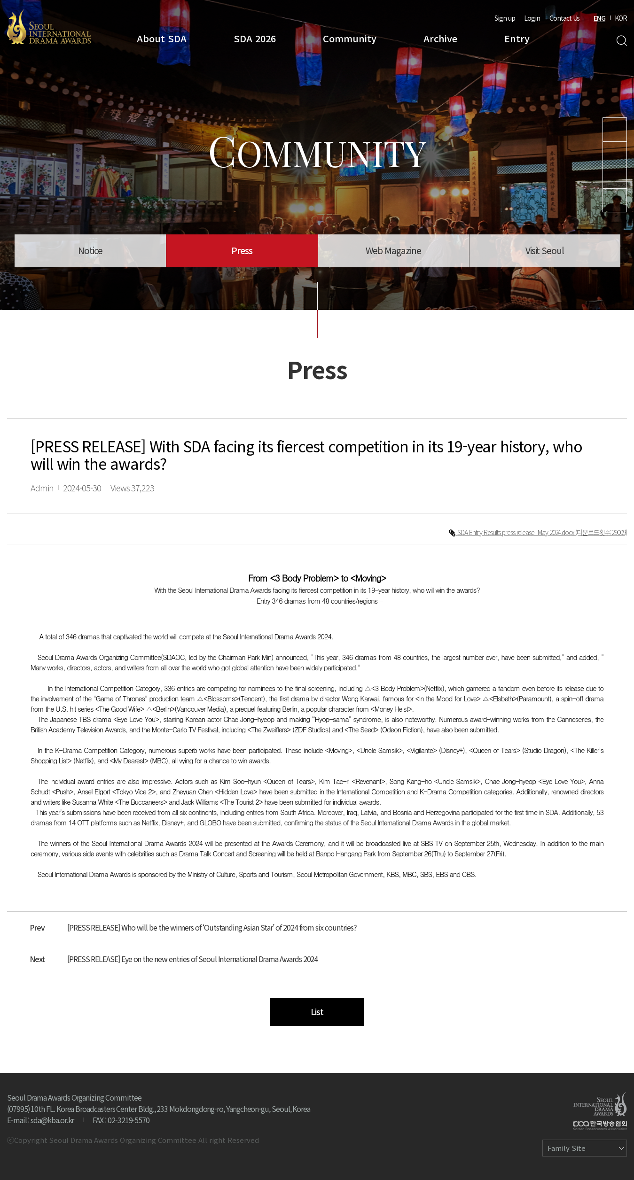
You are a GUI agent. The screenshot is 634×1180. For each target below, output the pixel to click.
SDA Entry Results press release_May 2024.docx (516, 532)
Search (621, 40)
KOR (621, 18)
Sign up (504, 18)
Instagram (614, 153)
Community (349, 38)
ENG (599, 18)
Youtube (614, 129)
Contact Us (564, 18)
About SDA (162, 38)
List (317, 1011)
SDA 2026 (255, 38)
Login (532, 18)
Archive (440, 38)
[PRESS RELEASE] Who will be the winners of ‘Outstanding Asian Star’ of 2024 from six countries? (212, 927)
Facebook (614, 200)
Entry (517, 38)
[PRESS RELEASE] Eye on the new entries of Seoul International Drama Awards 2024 (192, 958)
